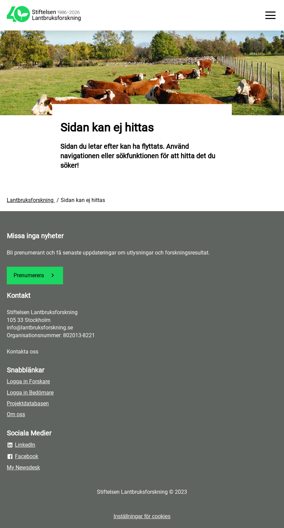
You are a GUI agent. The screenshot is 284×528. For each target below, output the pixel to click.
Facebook (22, 456)
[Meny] (270, 15)
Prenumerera (35, 275)
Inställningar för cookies (142, 516)
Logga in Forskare (28, 381)
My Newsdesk (23, 467)
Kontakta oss (22, 351)
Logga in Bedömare (30, 392)
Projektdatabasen (28, 403)
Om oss (16, 414)
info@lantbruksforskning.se (40, 327)
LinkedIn (21, 445)
